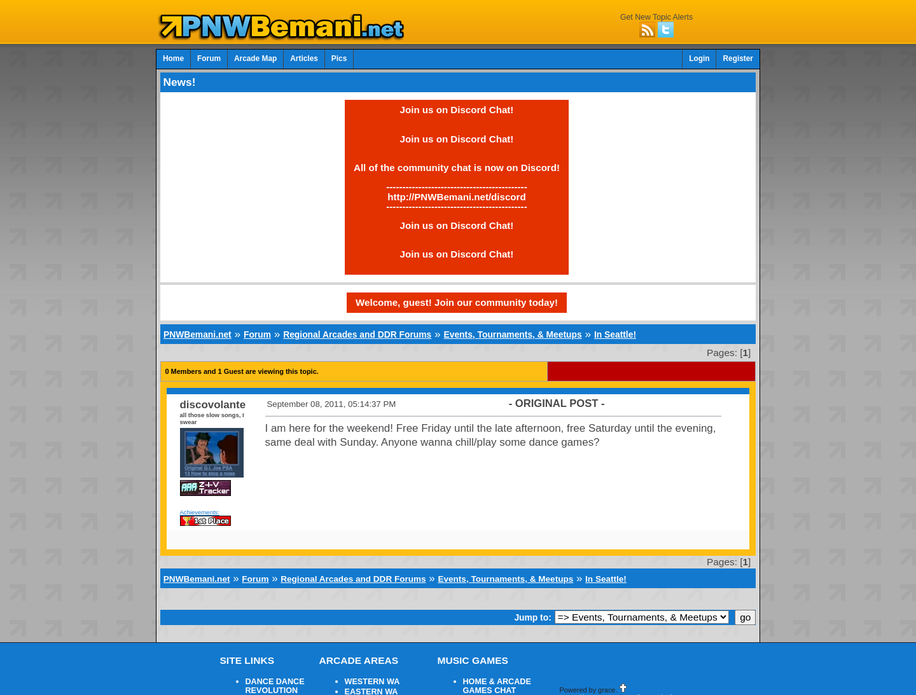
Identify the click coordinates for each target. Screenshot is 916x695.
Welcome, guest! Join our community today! (457, 302)
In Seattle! (615, 334)
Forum (209, 58)
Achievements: (200, 512)
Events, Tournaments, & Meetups (512, 334)
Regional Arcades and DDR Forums (357, 334)
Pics (339, 58)
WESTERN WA (372, 681)
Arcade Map (255, 58)
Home (173, 58)
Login (699, 58)
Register (738, 58)
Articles (304, 58)
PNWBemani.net (197, 334)
